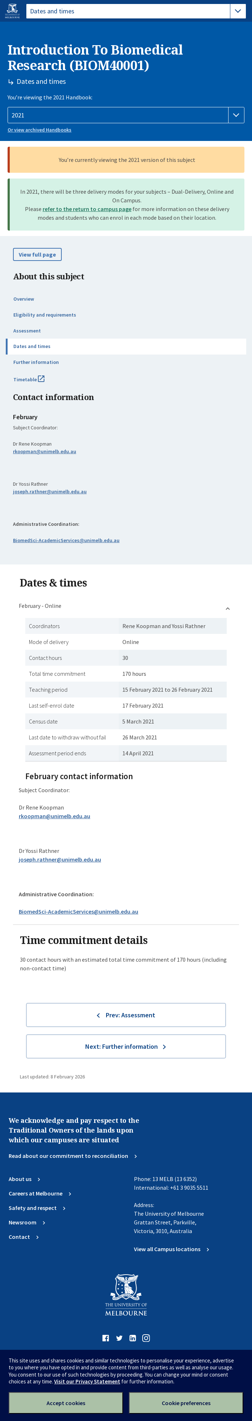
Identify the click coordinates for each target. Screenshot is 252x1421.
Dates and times (32, 346)
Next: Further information (121, 1046)
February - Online (40, 605)
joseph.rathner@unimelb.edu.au (50, 491)
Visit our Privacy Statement (87, 1381)
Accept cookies (66, 1403)
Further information (36, 362)
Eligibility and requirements (44, 315)
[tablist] (136, 11)
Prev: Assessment (130, 1015)
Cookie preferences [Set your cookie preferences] (186, 1403)
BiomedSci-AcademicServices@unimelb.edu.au (66, 540)
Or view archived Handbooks (39, 129)
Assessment (27, 330)
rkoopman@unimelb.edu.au (44, 451)
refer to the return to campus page (87, 208)
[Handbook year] (126, 115)
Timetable (36, 382)
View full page (37, 254)
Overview (23, 299)
